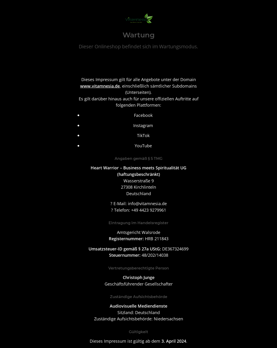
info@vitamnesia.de (147, 203)
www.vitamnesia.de (100, 86)
